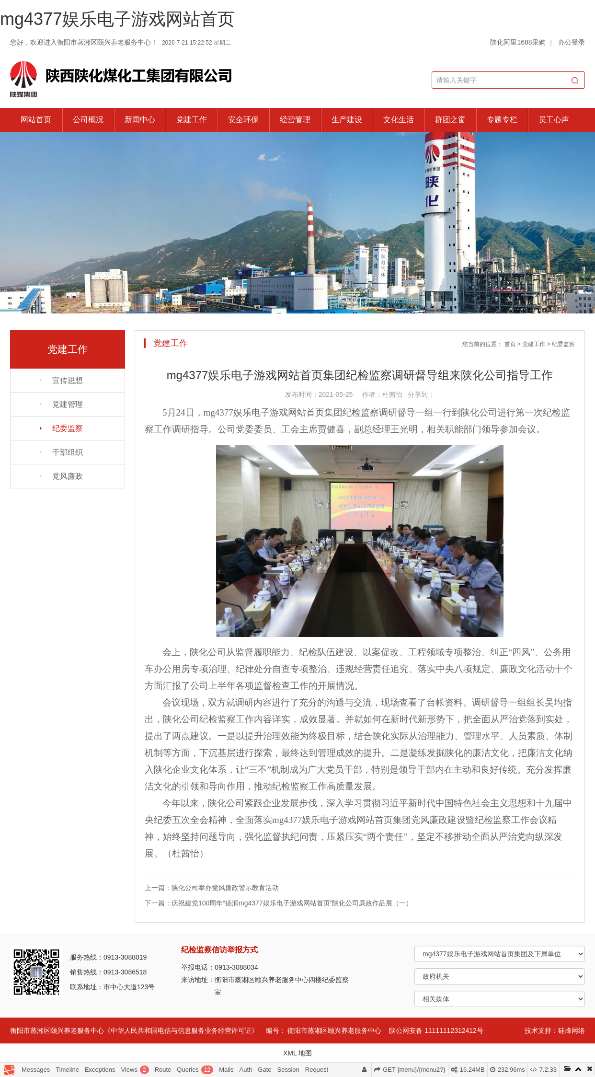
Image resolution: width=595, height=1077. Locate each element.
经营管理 (295, 120)
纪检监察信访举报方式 (219, 950)
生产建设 (347, 120)
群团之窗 (450, 120)
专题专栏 (502, 120)
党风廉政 (67, 476)
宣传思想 (67, 380)
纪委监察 (67, 428)
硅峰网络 (571, 1030)
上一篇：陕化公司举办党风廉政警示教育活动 (212, 888)
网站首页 (36, 120)
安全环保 (243, 120)
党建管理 (67, 404)
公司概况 (88, 120)
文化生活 (398, 120)
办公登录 (571, 42)
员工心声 (553, 120)
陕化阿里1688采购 (517, 42)
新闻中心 (140, 120)
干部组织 (67, 452)
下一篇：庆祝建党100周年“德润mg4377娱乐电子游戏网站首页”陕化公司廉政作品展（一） (278, 903)
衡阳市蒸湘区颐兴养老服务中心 (334, 1030)
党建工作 (191, 120)
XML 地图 (297, 1053)
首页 (510, 344)
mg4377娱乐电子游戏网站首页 (117, 19)
